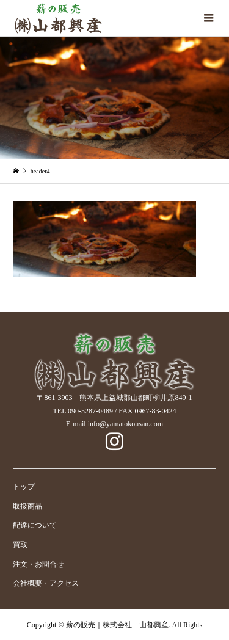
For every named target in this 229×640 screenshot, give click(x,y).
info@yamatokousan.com (125, 424)
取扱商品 (27, 506)
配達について (35, 525)
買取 (20, 544)
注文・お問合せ (38, 564)
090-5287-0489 (90, 411)
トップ (24, 486)
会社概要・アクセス (46, 583)
